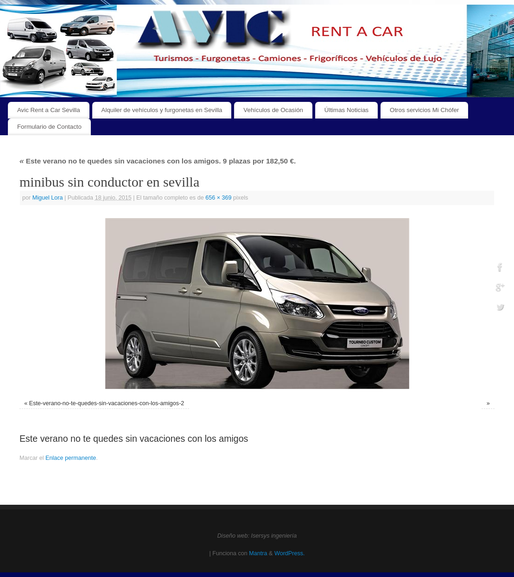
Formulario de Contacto (49, 126)
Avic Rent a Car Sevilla (48, 110)
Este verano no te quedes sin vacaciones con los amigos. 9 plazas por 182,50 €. (157, 161)
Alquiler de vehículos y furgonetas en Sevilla (162, 110)
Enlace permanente (70, 458)
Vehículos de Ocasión (273, 110)
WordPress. (289, 553)
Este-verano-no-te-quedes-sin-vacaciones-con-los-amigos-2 (106, 403)
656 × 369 (218, 197)
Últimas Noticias (346, 110)
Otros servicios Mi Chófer (424, 110)
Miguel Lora (47, 197)
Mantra (258, 553)
